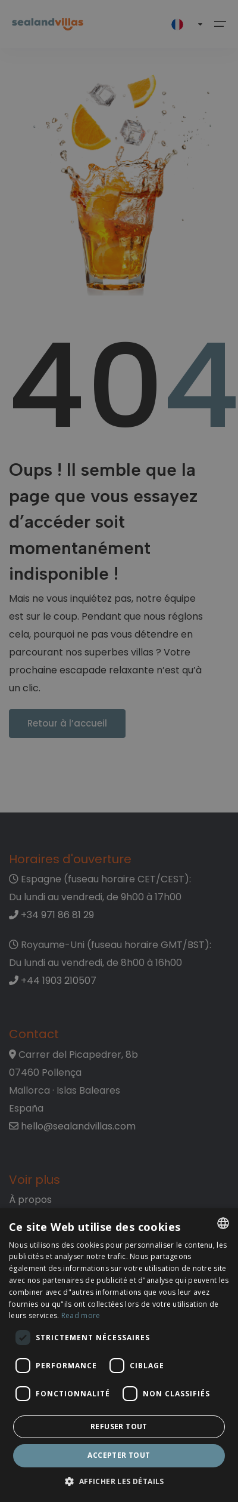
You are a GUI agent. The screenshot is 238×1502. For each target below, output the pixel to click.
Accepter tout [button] (118, 1455)
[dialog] (119, 1355)
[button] (119, 1482)
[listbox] (223, 1223)
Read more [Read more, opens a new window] (81, 1315)
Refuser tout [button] (119, 1426)
